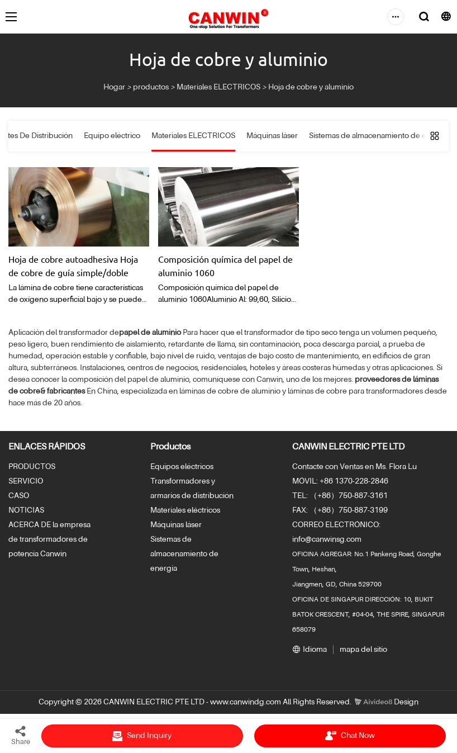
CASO (18, 496)
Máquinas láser (176, 525)
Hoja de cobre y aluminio (311, 87)
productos (151, 87)
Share (20, 735)
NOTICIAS (26, 510)
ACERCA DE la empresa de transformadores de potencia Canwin (49, 539)
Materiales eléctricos (185, 510)
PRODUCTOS (31, 467)
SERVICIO (25, 481)
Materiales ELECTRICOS (218, 87)
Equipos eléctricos (181, 467)
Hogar (114, 87)
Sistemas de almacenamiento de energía (184, 554)
